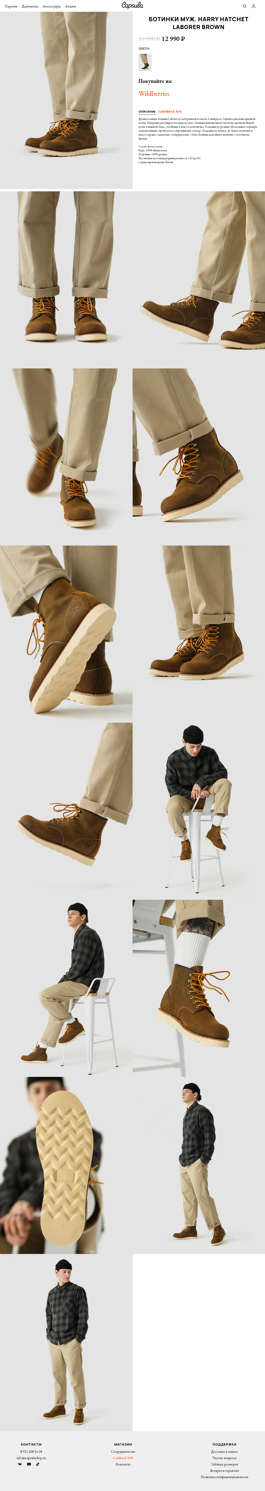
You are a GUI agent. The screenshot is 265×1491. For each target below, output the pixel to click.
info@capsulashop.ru (31, 1458)
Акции (70, 6)
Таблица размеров (224, 1464)
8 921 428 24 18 (31, 1451)
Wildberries (153, 93)
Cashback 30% (123, 1458)
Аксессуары (52, 6)
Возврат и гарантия (224, 1470)
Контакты (123, 1464)
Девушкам (30, 6)
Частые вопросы (224, 1458)
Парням (10, 6)
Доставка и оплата (224, 1451)
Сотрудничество (123, 1451)
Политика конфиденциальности (224, 1477)
